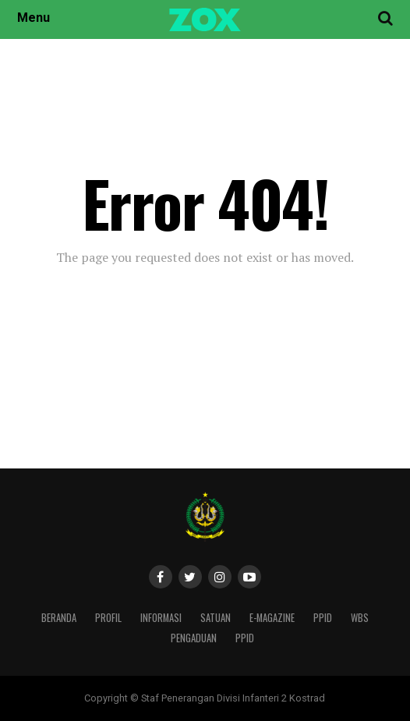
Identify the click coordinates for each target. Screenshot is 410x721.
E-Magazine (272, 617)
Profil (108, 617)
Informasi (161, 617)
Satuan (215, 617)
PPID (322, 617)
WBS (360, 617)
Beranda (58, 617)
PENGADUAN (194, 638)
